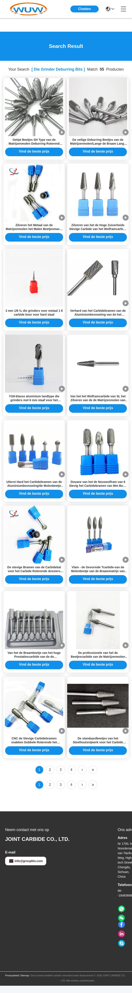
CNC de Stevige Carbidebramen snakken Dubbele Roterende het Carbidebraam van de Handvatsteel (34, 749)
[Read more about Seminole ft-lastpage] (93, 792)
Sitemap (24, 982)
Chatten (84, 9)
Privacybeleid (12, 982)
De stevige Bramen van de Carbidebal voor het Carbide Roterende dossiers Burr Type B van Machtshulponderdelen (34, 576)
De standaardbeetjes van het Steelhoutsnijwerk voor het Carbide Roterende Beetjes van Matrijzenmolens (98, 749)
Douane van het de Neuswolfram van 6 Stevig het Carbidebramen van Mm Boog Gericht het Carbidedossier (98, 490)
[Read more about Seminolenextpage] (82, 792)
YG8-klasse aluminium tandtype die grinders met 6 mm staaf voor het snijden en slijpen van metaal (34, 403)
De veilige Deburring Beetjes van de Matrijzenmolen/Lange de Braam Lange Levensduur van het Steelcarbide (98, 144)
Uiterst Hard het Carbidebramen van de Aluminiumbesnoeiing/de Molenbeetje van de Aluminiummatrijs (34, 490)
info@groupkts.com (26, 868)
